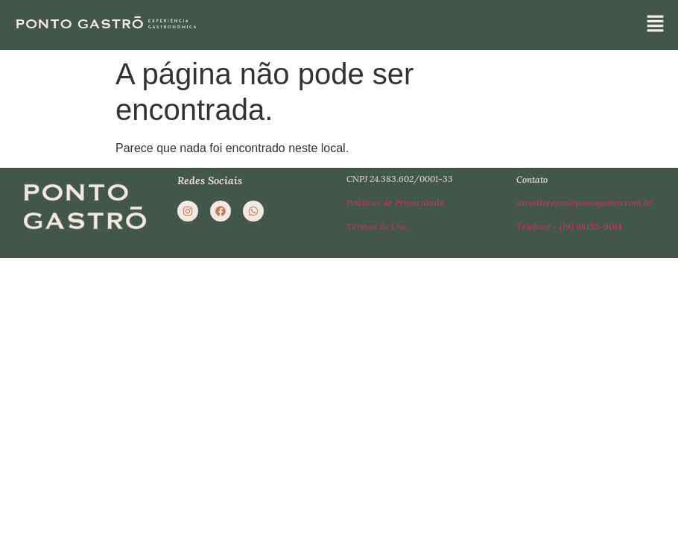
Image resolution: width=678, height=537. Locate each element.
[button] (656, 24)
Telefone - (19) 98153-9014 (568, 227)
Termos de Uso (376, 227)
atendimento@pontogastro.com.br (584, 203)
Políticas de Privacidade (395, 203)
